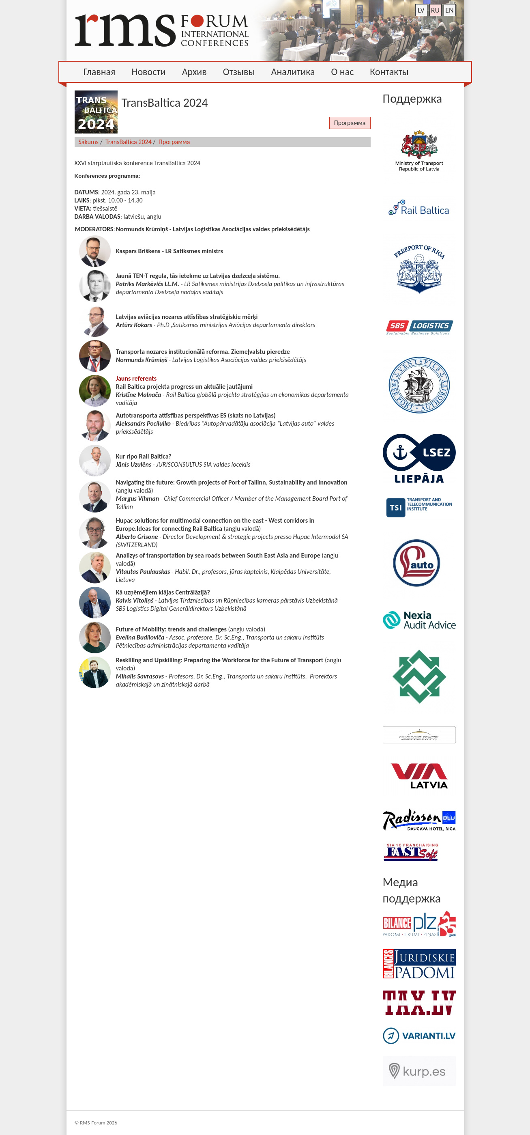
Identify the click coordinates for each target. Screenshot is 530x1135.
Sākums (89, 142)
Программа (350, 123)
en (449, 10)
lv (421, 10)
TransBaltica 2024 (128, 142)
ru (435, 10)
